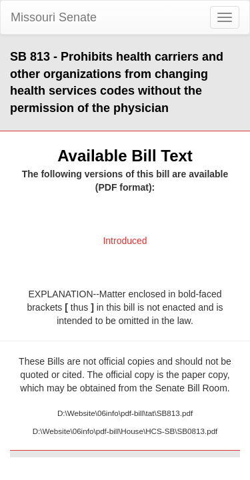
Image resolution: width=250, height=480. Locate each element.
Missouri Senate (54, 17)
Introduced (125, 240)
